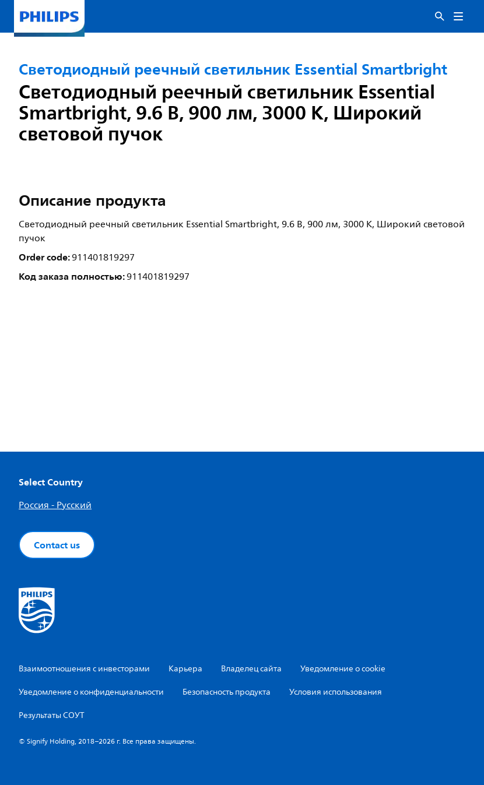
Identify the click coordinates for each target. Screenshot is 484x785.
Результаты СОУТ (52, 715)
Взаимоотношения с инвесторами (84, 668)
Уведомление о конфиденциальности (91, 692)
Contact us (57, 545)
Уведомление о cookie (342, 668)
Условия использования (335, 692)
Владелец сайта (251, 668)
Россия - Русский (55, 505)
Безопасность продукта (227, 692)
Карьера (185, 668)
